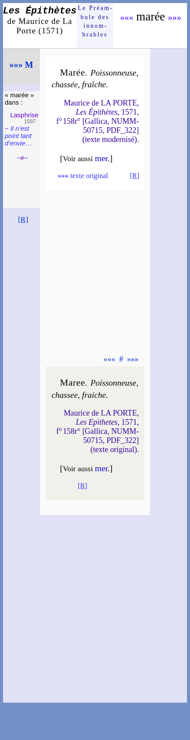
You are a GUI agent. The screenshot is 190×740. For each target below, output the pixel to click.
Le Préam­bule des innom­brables (95, 21)
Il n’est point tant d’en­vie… (18, 136)
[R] (23, 219)
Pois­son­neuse (113, 72)
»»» (174, 17)
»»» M (21, 64)
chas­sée (65, 84)
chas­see (65, 395)
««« (127, 17)
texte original (83, 176)
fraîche (94, 84)
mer (101, 158)
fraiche (94, 395)
